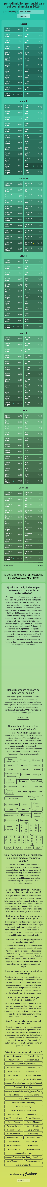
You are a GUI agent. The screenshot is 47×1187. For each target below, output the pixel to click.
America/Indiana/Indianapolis (17, 1091)
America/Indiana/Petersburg (23, 1103)
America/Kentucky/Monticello (23, 1064)
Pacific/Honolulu (13, 1130)
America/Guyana (14, 1126)
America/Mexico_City (14, 1138)
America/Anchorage (23, 1153)
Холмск (23, 760)
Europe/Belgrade (33, 1142)
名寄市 (18, 848)
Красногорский (11, 805)
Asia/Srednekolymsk (14, 1118)
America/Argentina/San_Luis (17, 1083)
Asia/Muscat (14, 1060)
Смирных (10, 769)
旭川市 (31, 828)
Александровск (11, 815)
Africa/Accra (36, 1091)
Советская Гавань (37, 815)
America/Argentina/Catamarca (23, 1110)
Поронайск (23, 769)
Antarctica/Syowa (14, 1068)
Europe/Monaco (33, 1122)
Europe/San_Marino (14, 1079)
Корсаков (11, 766)
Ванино (11, 810)
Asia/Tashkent (14, 1075)
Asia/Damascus (14, 1114)
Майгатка (25, 815)
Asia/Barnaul (36, 1083)
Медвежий (36, 810)
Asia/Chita (37, 1157)
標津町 (36, 839)
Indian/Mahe (14, 1095)
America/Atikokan (33, 1161)
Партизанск (24, 820)
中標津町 (32, 840)
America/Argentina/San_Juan (17, 1157)
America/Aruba (14, 1149)
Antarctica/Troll (33, 1138)
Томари (23, 766)
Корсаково (25, 775)
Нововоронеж (11, 820)
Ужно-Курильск (10, 781)
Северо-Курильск (9, 791)
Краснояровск (11, 786)
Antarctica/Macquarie (33, 1079)
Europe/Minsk (33, 1130)
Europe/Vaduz (33, 1060)
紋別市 (6, 839)
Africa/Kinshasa (13, 1142)
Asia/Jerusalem (13, 1161)
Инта (25, 805)
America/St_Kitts (33, 1068)
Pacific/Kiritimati (13, 1134)
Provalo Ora (23, 718)
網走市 (17, 828)
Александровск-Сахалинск (33, 798)
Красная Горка (36, 804)
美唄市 (36, 828)
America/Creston (33, 1072)
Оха (24, 786)
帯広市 (15, 839)
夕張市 (28, 848)
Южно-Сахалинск (10, 760)
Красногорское (35, 791)
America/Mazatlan (33, 1075)
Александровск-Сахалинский (12, 774)
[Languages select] (23, 1180)
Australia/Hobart (33, 1149)
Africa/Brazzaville (23, 1165)
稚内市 (21, 828)
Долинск (36, 769)
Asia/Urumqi (33, 1134)
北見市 (28, 839)
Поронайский (36, 781)
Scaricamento (24, 16)
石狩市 (40, 828)
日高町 (9, 848)
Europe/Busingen (14, 1056)
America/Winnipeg (23, 1107)
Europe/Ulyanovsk (33, 1118)
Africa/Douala (33, 1056)
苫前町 (38, 848)
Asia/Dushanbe (14, 1072)
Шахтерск (37, 775)
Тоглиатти (23, 781)
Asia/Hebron (33, 1145)
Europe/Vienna (14, 1122)
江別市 (10, 839)
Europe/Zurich (23, 1099)
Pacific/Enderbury (14, 1145)
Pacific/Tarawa (33, 1095)
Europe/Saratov (33, 1126)
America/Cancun (33, 1114)
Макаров (36, 766)
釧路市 (41, 839)
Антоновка (13, 798)
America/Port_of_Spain (23, 1087)
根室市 (19, 839)
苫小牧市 (26, 828)
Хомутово (23, 810)
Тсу (36, 820)
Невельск (36, 760)
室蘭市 (23, 839)
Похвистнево (21, 791)
